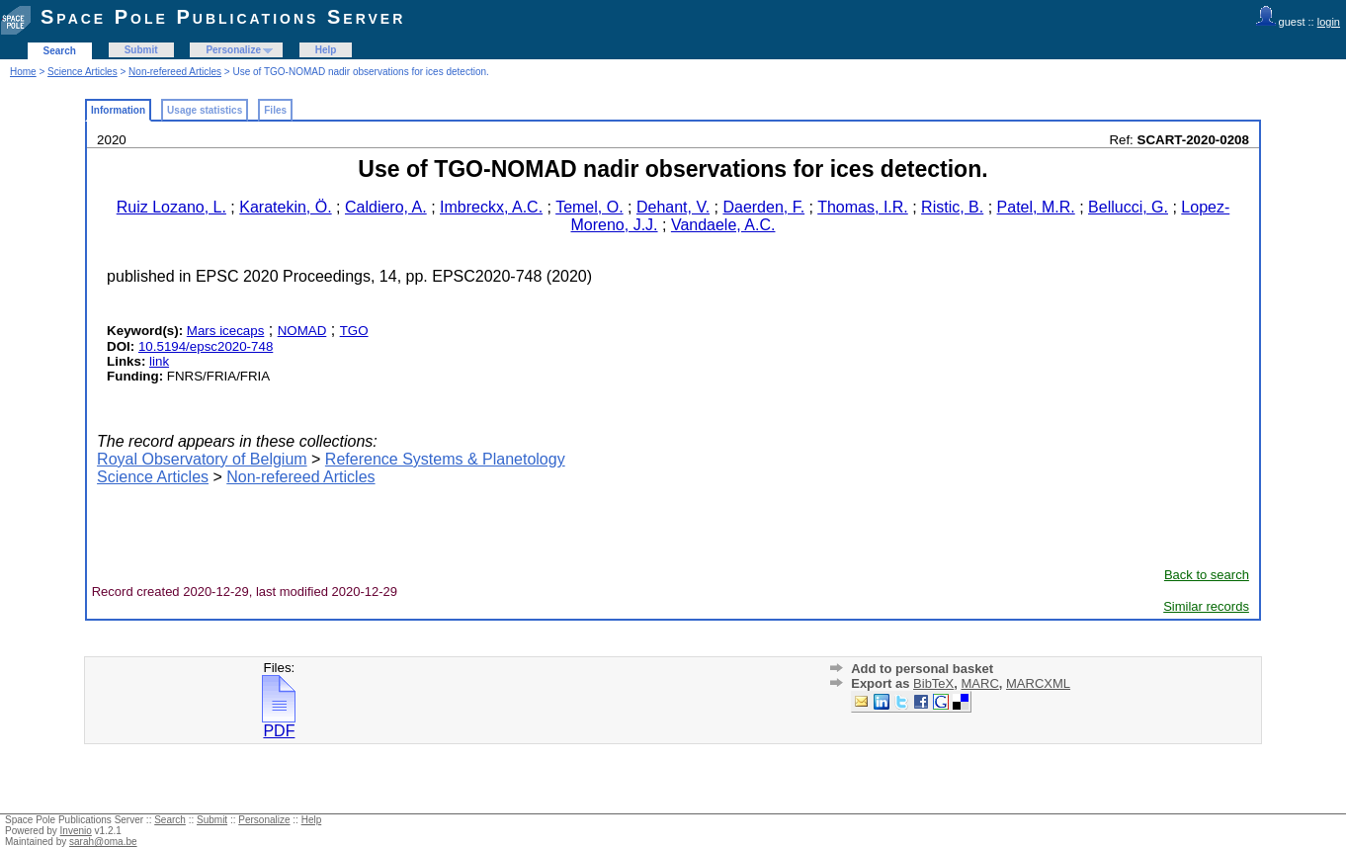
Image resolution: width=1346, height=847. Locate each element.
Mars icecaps (226, 330)
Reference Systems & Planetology (445, 459)
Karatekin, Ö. (285, 207)
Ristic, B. (952, 207)
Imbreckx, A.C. (491, 207)
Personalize (233, 49)
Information (118, 110)
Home (23, 71)
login (1328, 22)
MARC (980, 683)
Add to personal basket (922, 668)
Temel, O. (589, 207)
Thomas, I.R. (862, 207)
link (159, 361)
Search (59, 50)
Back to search (1206, 574)
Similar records (1206, 606)
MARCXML (1038, 683)
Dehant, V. (673, 207)
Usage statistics (204, 110)
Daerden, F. (763, 207)
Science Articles (82, 71)
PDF (278, 724)
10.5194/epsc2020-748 (205, 346)
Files (275, 110)
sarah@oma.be (103, 841)
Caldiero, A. (386, 207)
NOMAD (302, 330)
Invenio (76, 830)
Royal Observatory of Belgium (202, 459)
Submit (141, 49)
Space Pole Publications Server (223, 17)
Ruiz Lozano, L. (171, 207)
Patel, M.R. (1036, 207)
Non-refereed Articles (174, 71)
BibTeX (933, 683)
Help (326, 49)
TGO (354, 330)
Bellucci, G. (1128, 207)
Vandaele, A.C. (723, 224)
